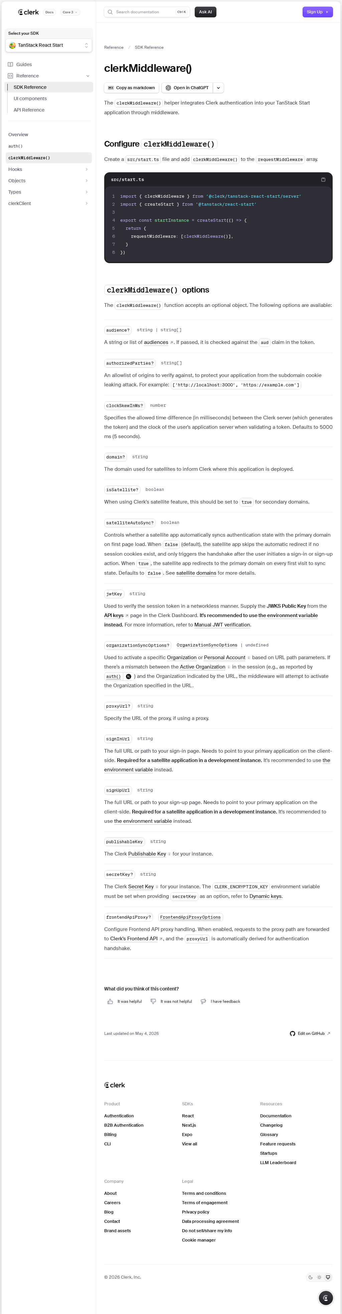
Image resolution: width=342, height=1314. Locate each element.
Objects (48, 180)
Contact (112, 1221)
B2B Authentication (124, 1125)
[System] (328, 1277)
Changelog (271, 1125)
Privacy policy (195, 1211)
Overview (18, 134)
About (110, 1193)
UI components (30, 98)
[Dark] (310, 1277)
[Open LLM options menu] (218, 88)
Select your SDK (23, 33)
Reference (49, 75)
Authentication (119, 1115)
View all (189, 1143)
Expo (187, 1134)
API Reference (29, 110)
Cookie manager (199, 1240)
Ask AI (205, 11)
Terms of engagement (204, 1202)
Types (48, 192)
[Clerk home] (114, 1085)
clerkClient (48, 203)
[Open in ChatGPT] (187, 88)
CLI (107, 1143)
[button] (227, 657)
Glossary (269, 1134)
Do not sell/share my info (207, 1230)
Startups (268, 1153)
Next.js (189, 1125)
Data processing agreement (210, 1221)
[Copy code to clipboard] (323, 179)
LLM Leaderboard (278, 1162)
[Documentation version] (70, 12)
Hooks (48, 169)
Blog (109, 1211)
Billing (110, 1134)
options (156, 289)
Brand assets (117, 1230)
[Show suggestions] (86, 45)
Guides (19, 64)
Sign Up (318, 11)
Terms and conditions (204, 1193)
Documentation (276, 1115)
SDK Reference (30, 87)
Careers (112, 1202)
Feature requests (278, 1143)
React (188, 1115)
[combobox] (44, 45)
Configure (160, 143)
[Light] (319, 1277)
